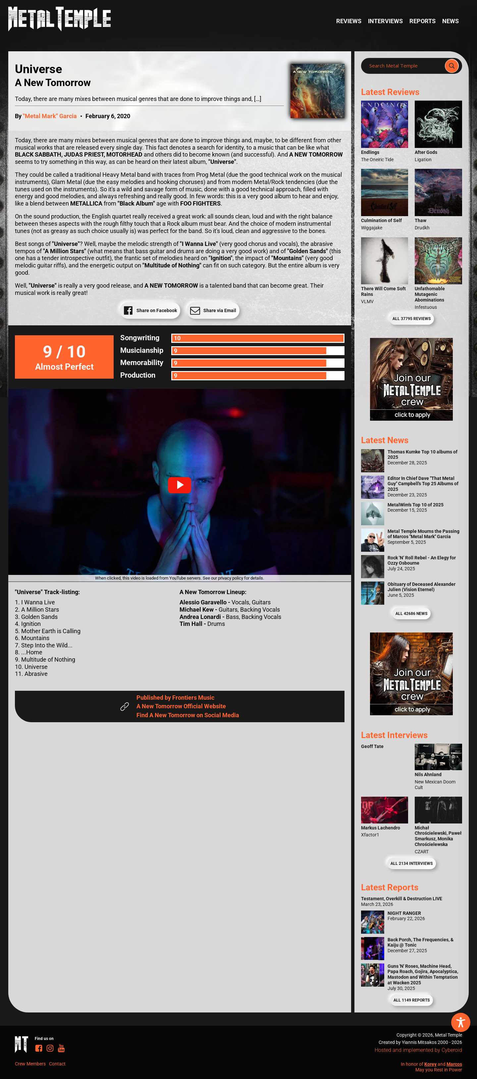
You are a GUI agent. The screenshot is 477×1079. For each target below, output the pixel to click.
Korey (430, 1064)
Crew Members (30, 1063)
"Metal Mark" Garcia (50, 116)
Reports (422, 21)
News (450, 21)
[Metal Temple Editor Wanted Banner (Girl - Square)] (411, 418)
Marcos (454, 1064)
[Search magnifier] (452, 66)
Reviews (348, 21)
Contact (57, 1063)
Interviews (385, 21)
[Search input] (405, 65)
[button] (179, 485)
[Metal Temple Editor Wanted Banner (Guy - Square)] (411, 713)
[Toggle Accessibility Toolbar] (460, 1022)
